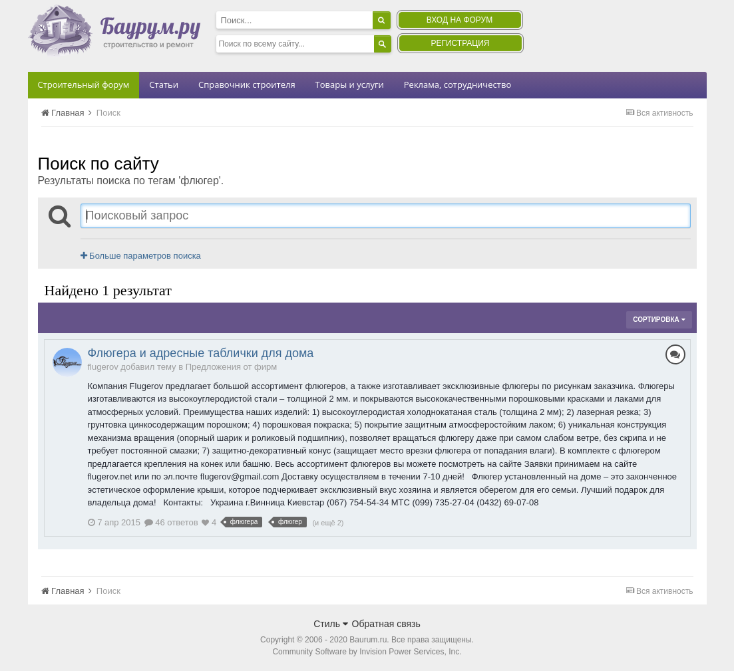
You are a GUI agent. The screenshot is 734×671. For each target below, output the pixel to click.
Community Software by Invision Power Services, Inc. (366, 651)
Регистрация (460, 43)
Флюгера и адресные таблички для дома (201, 353)
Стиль (330, 623)
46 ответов (171, 522)
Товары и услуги (349, 84)
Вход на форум (459, 20)
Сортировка (659, 319)
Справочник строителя (246, 84)
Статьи (163, 84)
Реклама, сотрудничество (457, 84)
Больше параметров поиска (141, 256)
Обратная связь (386, 623)
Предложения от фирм (231, 367)
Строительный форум (84, 84)
